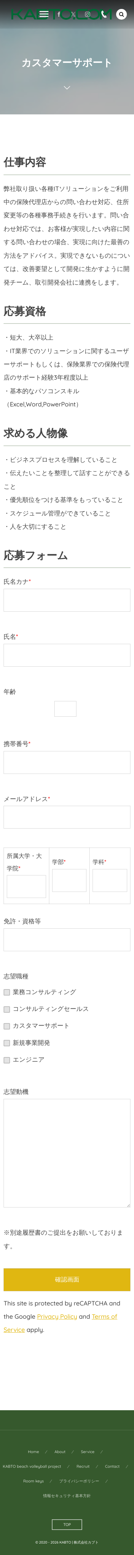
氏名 (67, 649)
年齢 (67, 703)
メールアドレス (67, 812)
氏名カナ (67, 594)
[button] (121, 14)
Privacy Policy (57, 1316)
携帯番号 (67, 757)
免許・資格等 (67, 934)
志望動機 (67, 1148)
